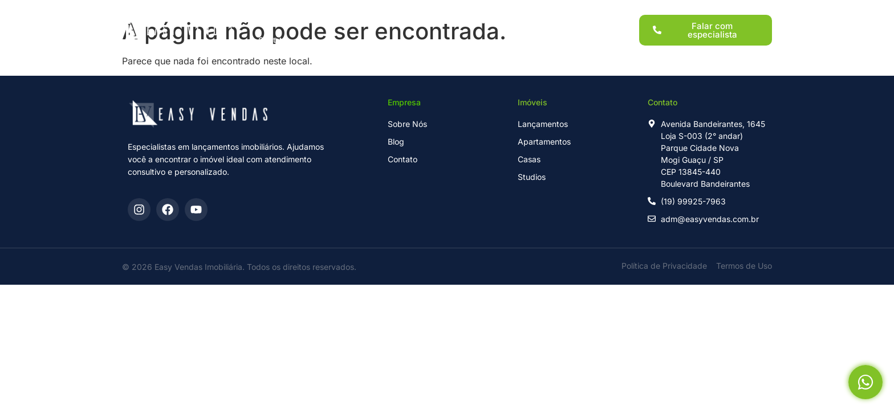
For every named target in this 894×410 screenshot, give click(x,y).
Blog (560, 10)
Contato (272, 29)
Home (269, 10)
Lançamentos (327, 10)
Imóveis (387, 10)
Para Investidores (454, 10)
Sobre (518, 10)
